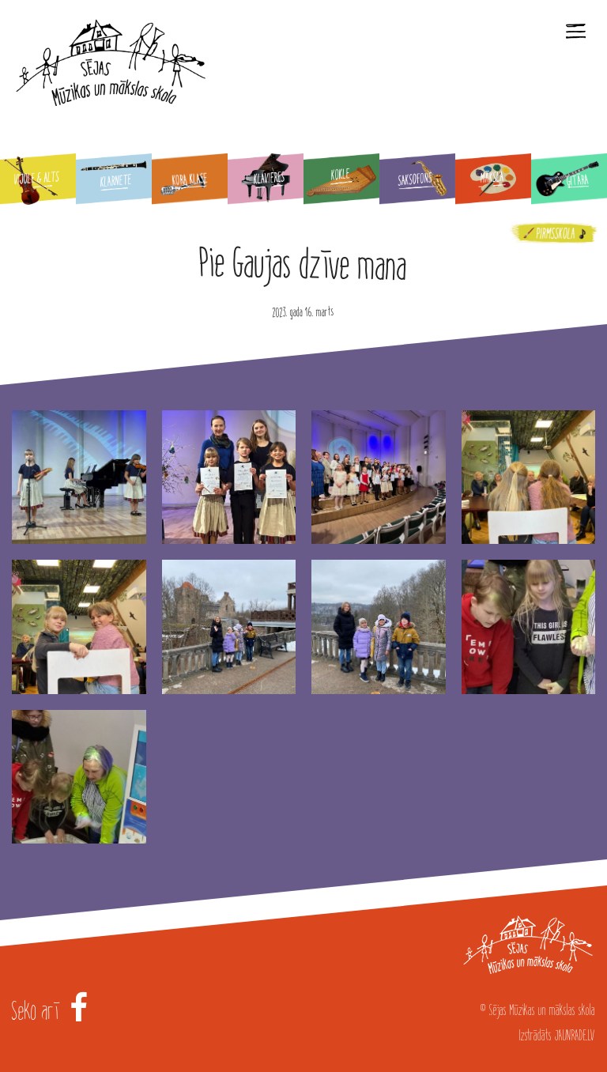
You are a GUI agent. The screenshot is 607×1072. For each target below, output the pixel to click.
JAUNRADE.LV (575, 1035)
